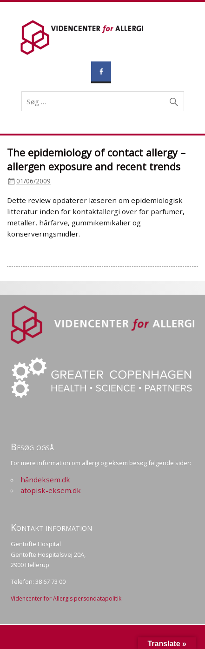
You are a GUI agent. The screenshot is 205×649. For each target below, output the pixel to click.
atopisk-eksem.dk (50, 490)
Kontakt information (51, 527)
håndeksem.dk (45, 479)
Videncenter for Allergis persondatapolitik (66, 598)
